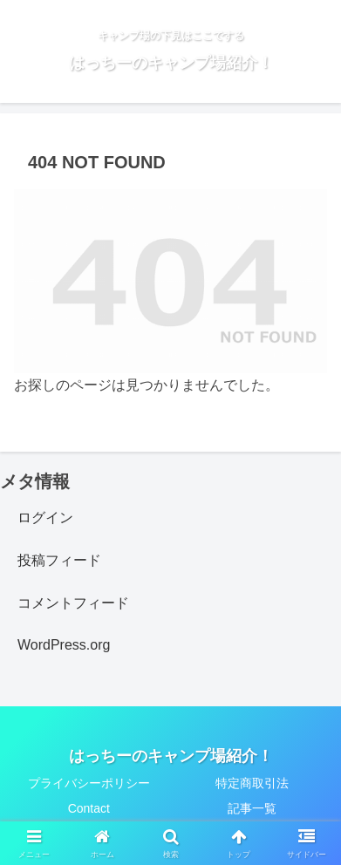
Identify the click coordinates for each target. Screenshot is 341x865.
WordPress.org (63, 644)
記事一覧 (252, 808)
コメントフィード (73, 603)
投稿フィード (59, 560)
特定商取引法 (252, 783)
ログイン (45, 517)
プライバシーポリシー (89, 783)
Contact (89, 808)
